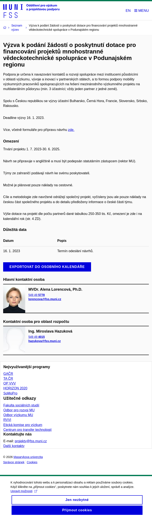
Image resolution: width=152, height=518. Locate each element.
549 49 (36, 295)
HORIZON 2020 (15, 388)
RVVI (7, 420)
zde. (71, 130)
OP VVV (9, 383)
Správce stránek (13, 462)
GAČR (8, 374)
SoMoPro (10, 393)
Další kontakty (13, 446)
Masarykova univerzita (28, 457)
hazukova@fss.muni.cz (44, 341)
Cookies (32, 462)
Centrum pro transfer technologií (27, 429)
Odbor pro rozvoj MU (19, 410)
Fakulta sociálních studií (21, 405)
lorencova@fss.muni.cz (44, 299)
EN (128, 11)
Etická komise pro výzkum (22, 425)
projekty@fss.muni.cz (31, 441)
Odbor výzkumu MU (18, 415)
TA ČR (8, 378)
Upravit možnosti (24, 494)
